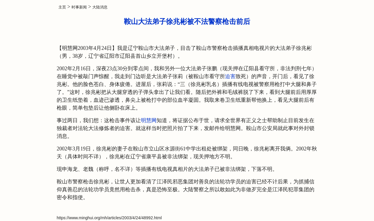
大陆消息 (100, 7)
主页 (62, 7)
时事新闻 (79, 7)
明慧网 (149, 120)
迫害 (230, 76)
